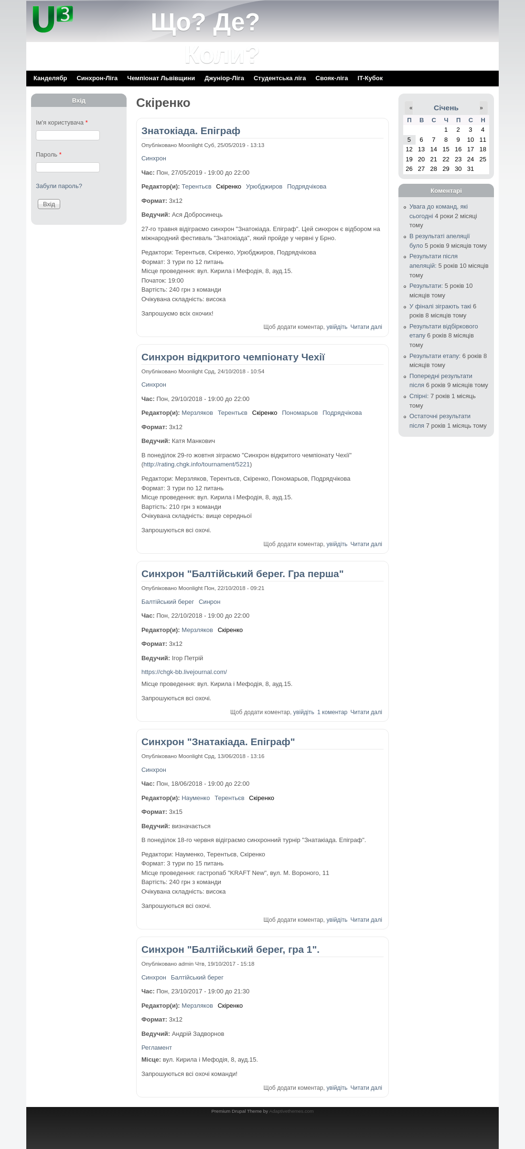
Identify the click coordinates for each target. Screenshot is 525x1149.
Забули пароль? (59, 186)
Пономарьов (300, 412)
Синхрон (153, 158)
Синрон (209, 601)
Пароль (49, 154)
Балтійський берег (167, 601)
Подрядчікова (306, 186)
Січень (446, 108)
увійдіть (336, 327)
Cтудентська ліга (280, 78)
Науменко (196, 797)
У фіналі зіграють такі (440, 306)
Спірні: (419, 396)
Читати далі (366, 327)
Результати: (426, 285)
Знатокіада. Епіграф (190, 130)
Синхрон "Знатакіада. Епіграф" (218, 741)
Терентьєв (196, 186)
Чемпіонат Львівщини (161, 78)
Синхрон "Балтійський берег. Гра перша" (242, 573)
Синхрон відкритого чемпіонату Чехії (233, 356)
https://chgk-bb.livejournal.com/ (184, 671)
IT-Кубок (370, 78)
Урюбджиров (264, 186)
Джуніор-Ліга (224, 78)
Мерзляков (197, 412)
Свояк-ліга (332, 78)
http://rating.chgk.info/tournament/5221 (196, 464)
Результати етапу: (435, 355)
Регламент (156, 1047)
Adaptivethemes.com (291, 1111)
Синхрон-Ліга (97, 78)
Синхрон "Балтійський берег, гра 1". (230, 949)
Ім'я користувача (62, 122)
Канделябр (50, 78)
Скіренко (228, 186)
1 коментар (332, 712)
